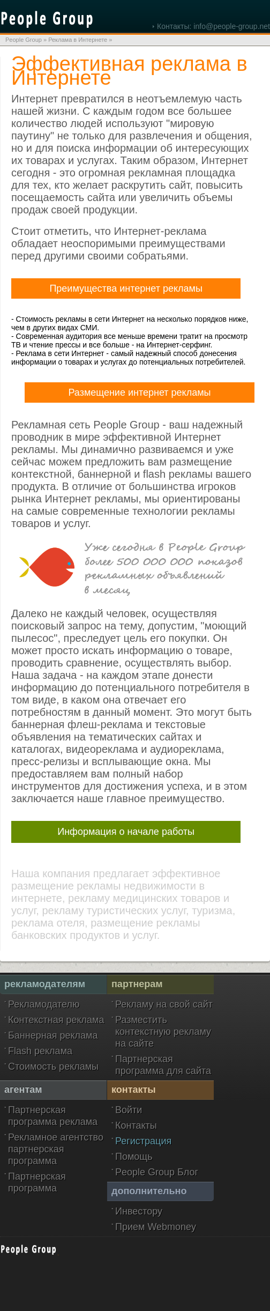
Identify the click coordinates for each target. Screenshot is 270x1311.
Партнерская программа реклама (53, 1116)
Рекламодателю (43, 1004)
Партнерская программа (37, 1182)
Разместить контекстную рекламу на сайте (163, 1031)
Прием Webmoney (155, 1226)
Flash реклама (40, 1051)
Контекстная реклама (56, 1019)
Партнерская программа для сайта (163, 1065)
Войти (128, 1110)
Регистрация (143, 1141)
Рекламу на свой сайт (164, 1004)
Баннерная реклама (53, 1035)
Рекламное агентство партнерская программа (55, 1149)
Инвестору (138, 1211)
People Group (23, 39)
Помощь (134, 1156)
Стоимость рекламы (53, 1066)
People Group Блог (156, 1172)
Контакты (136, 1125)
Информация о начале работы (125, 831)
